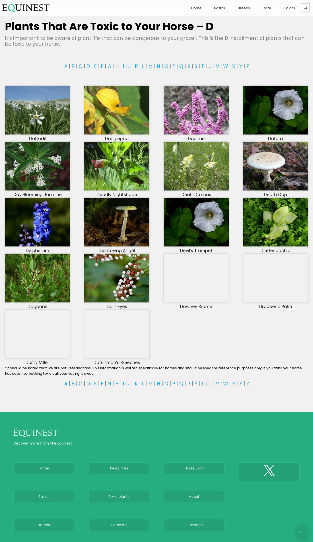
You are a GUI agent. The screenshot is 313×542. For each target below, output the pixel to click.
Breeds (244, 8)
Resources (119, 468)
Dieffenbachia (275, 248)
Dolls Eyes (116, 304)
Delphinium (37, 248)
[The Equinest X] (269, 471)
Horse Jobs (194, 468)
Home (196, 8)
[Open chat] (302, 531)
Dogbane (37, 304)
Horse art (119, 525)
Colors (289, 8)
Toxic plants (119, 496)
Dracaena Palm (275, 304)
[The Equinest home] (25, 8)
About (194, 496)
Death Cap (275, 192)
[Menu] (305, 7)
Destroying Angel (116, 248)
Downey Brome (196, 304)
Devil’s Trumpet (196, 248)
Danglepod (116, 136)
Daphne (196, 136)
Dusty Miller (37, 360)
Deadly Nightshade (116, 192)
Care (266, 8)
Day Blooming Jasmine (37, 192)
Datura (275, 136)
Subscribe (194, 525)
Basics (219, 8)
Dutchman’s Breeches (116, 360)
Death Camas (196, 192)
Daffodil (37, 136)
